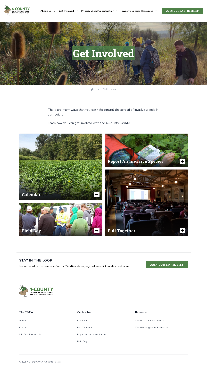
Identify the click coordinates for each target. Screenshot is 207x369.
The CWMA (26, 312)
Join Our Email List (167, 264)
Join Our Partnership (182, 10)
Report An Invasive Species (92, 334)
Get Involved (84, 312)
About (22, 320)
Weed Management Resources (152, 327)
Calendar (82, 320)
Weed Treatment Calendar (149, 320)
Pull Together (84, 327)
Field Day (82, 341)
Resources (141, 312)
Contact (23, 327)
